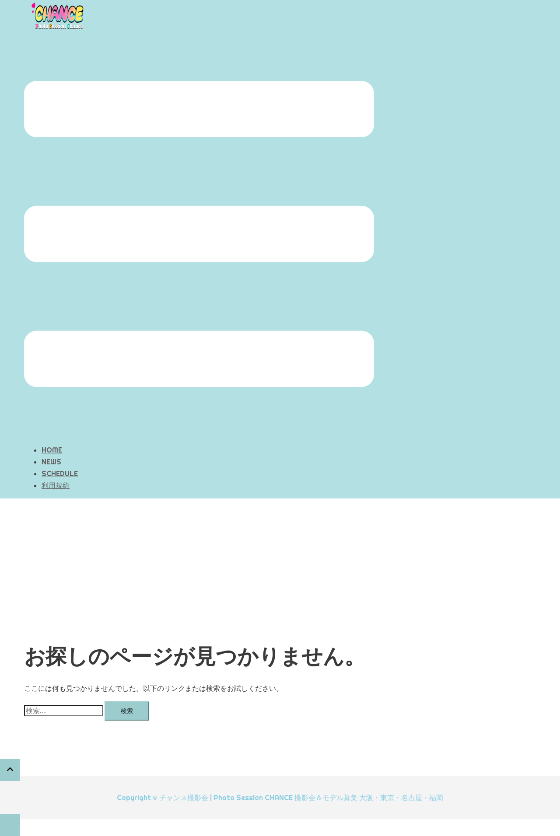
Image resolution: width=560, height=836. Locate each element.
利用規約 (56, 485)
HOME (52, 450)
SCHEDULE (60, 473)
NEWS (51, 461)
